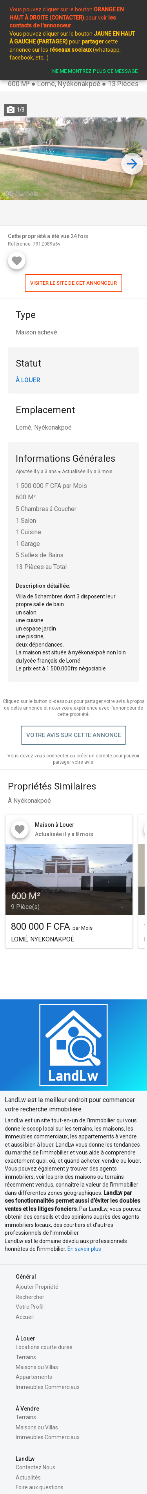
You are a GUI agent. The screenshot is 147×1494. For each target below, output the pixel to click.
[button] (73, 283)
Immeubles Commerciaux (48, 1387)
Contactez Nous (35, 1467)
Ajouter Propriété (37, 1287)
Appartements (34, 1377)
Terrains (26, 1357)
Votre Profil (30, 1307)
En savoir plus (84, 1249)
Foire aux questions (40, 1487)
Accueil (25, 1317)
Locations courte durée (44, 1347)
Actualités (28, 1477)
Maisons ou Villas (37, 1367)
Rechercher (30, 1297)
